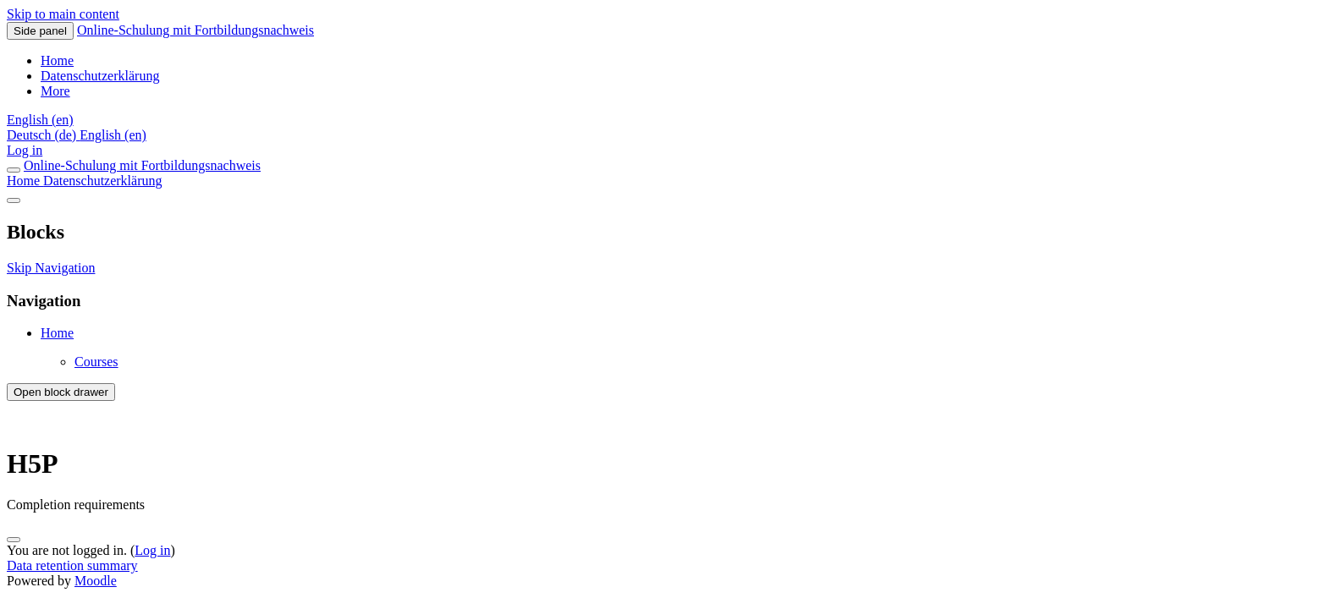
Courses (96, 361)
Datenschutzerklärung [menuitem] (100, 76)
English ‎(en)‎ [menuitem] (113, 135)
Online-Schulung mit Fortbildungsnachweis (195, 30)
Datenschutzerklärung (102, 180)
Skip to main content (63, 14)
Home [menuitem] (57, 60)
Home (25, 180)
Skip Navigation (51, 268)
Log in (24, 150)
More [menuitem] (55, 91)
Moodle (95, 580)
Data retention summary (72, 565)
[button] (40, 119)
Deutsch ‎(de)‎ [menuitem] (43, 135)
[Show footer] (13, 539)
